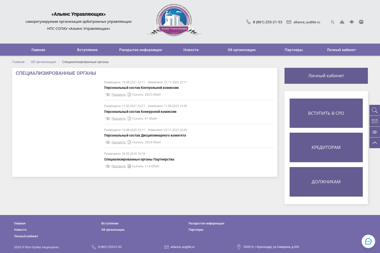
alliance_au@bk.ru (303, 22)
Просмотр (115, 94)
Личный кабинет (326, 75)
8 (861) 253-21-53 (264, 21)
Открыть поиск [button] (333, 22)
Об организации (43, 62)
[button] (87, 50)
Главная (18, 62)
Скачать (135, 94)
